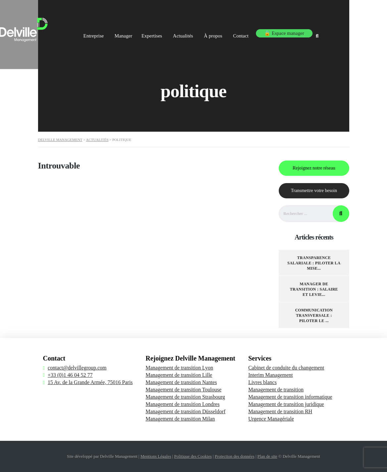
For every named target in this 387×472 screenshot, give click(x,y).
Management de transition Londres (183, 404)
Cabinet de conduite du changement (286, 368)
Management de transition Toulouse (183, 389)
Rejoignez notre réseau (314, 168)
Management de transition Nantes (181, 382)
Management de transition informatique (290, 397)
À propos (237, 32)
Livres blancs (262, 382)
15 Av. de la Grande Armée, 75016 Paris (90, 382)
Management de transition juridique (286, 404)
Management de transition (276, 389)
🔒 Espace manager (310, 32)
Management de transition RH (280, 411)
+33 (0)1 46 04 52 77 (70, 375)
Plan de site (267, 456)
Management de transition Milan (180, 419)
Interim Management (270, 375)
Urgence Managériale (271, 419)
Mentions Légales (155, 456)
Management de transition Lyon (179, 368)
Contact (267, 32)
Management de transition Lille (179, 375)
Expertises (171, 32)
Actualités (205, 32)
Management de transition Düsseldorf (185, 411)
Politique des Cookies (193, 456)
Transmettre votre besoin (314, 190)
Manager (138, 32)
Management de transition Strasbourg (185, 397)
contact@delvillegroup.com (77, 368)
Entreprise (106, 32)
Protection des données (235, 456)
